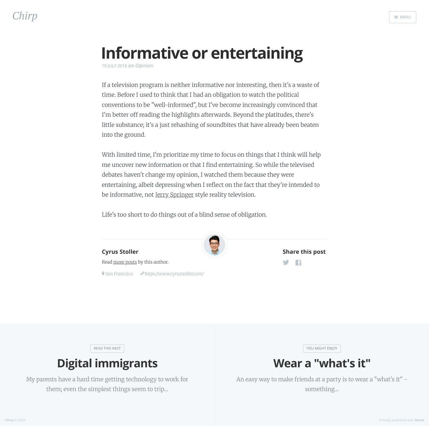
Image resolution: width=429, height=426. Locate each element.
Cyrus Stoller (120, 252)
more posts (125, 262)
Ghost (419, 420)
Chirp (9, 420)
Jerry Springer (174, 194)
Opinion (144, 65)
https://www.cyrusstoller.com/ (174, 274)
